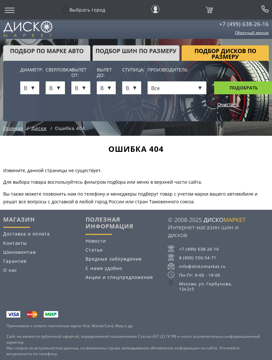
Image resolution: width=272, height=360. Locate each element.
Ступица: (131, 70)
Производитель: (168, 70)
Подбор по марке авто (47, 51)
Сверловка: (55, 70)
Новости (96, 241)
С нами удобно (104, 268)
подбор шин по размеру (136, 51)
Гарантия (15, 261)
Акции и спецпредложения (119, 277)
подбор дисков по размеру (225, 53)
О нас (10, 270)
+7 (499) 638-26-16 (244, 24)
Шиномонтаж (19, 252)
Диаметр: (29, 70)
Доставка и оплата (26, 234)
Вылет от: (78, 72)
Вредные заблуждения (114, 259)
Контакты (15, 243)
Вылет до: (104, 72)
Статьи (94, 250)
